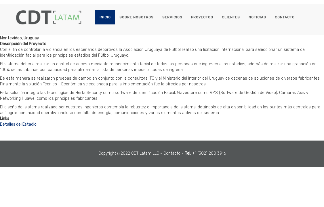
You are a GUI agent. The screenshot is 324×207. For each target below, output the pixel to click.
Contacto (285, 17)
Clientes (231, 17)
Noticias (257, 17)
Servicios (172, 17)
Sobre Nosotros (136, 17)
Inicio (105, 17)
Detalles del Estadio (18, 124)
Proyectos (202, 17)
